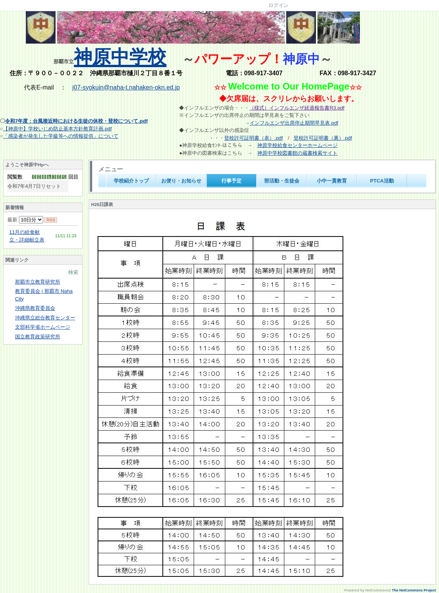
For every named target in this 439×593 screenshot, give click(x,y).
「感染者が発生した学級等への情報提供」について (60, 136)
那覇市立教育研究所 (37, 282)
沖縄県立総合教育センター (45, 318)
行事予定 (231, 181)
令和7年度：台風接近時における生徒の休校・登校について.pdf (76, 121)
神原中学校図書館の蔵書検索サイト (297, 153)
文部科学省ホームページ (42, 327)
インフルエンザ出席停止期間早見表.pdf (294, 123)
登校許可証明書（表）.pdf (253, 138)
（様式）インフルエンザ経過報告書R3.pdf (296, 108)
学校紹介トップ (131, 181)
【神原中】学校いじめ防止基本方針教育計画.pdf (57, 129)
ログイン (278, 5)
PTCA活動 (381, 181)
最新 (25, 220)
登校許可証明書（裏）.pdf (323, 138)
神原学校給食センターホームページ (297, 145)
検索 (73, 272)
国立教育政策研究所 (37, 337)
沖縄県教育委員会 (35, 308)
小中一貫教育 (332, 181)
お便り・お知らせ (181, 181)
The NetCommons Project (414, 590)
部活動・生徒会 (281, 181)
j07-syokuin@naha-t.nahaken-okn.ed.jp (126, 87)
